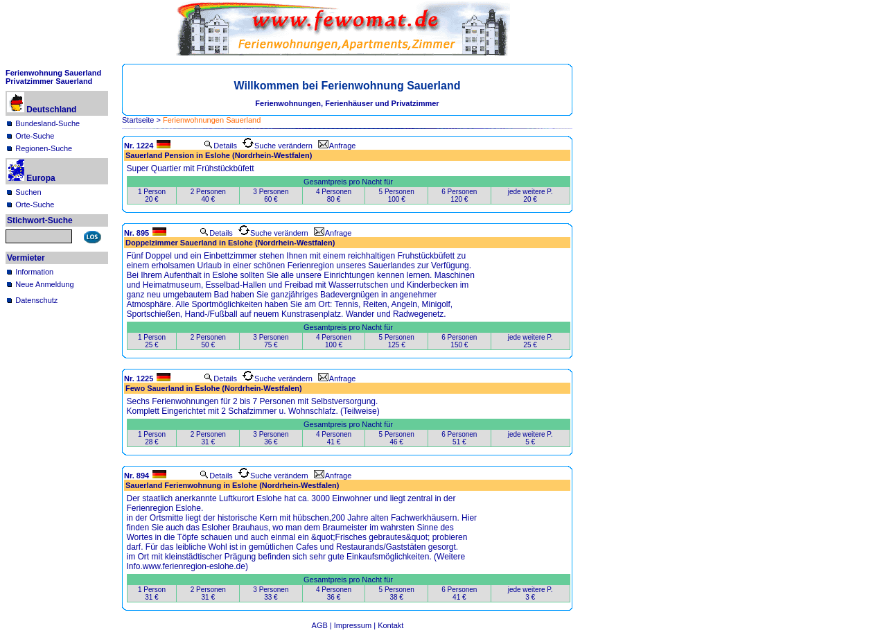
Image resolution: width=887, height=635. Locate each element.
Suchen (28, 192)
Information (34, 272)
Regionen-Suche (43, 148)
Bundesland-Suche (47, 123)
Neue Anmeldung (44, 284)
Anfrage (337, 145)
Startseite (138, 120)
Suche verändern (278, 145)
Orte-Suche (34, 136)
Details (220, 145)
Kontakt (390, 625)
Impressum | (356, 625)
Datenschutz (36, 300)
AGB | (323, 625)
